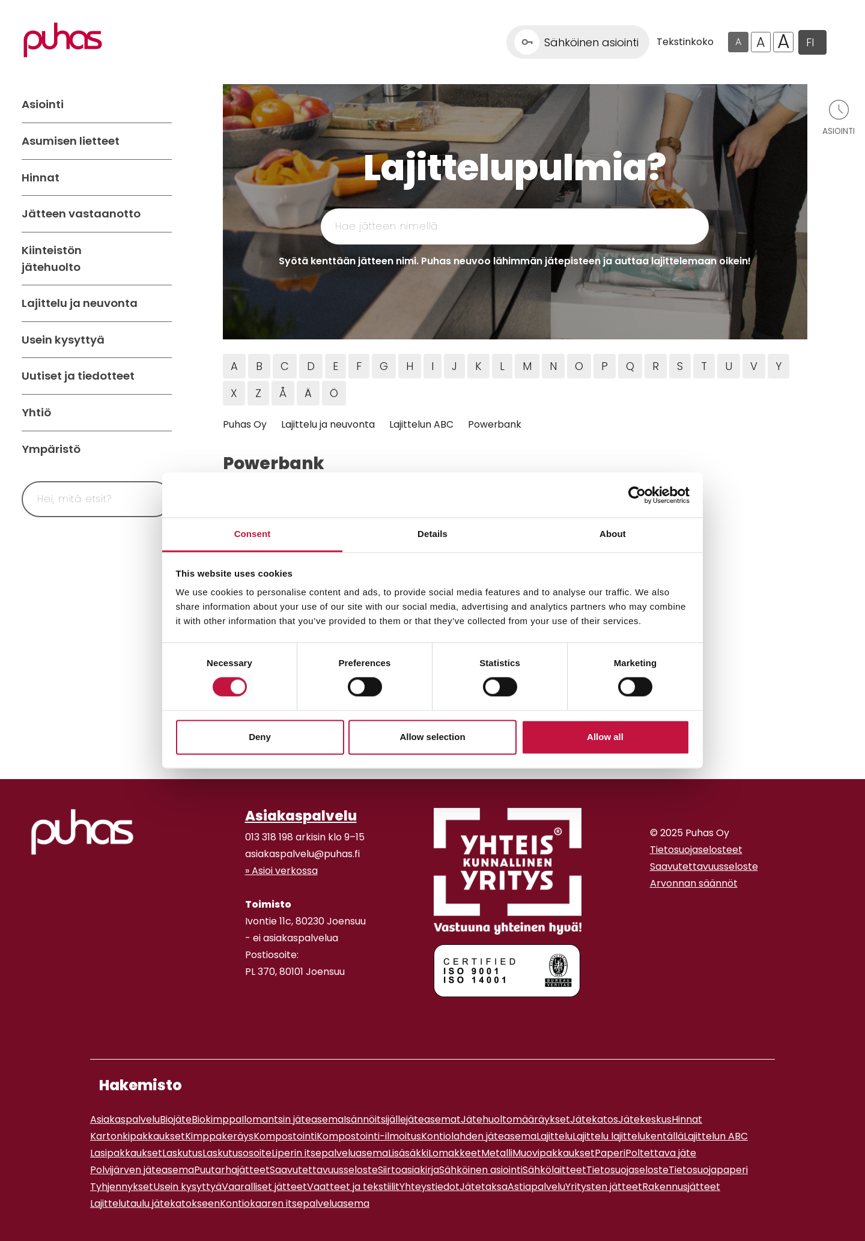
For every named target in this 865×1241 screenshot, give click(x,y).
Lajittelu (554, 1136)
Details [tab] (432, 534)
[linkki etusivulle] (82, 832)
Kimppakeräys (219, 1136)
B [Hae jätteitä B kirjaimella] (259, 366)
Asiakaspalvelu (301, 815)
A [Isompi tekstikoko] (760, 42)
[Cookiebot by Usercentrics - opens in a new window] (637, 495)
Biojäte (176, 1119)
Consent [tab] (252, 534)
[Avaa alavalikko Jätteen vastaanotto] (160, 214)
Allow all (605, 737)
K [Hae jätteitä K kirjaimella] (478, 366)
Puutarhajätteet (232, 1170)
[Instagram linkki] (250, 1018)
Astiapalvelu (536, 1187)
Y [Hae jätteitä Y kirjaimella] (778, 366)
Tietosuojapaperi (708, 1170)
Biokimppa (216, 1119)
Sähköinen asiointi (481, 1170)
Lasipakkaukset (126, 1153)
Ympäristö (51, 449)
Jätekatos (594, 1119)
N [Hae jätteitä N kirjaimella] (553, 366)
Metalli (496, 1153)
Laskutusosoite (237, 1153)
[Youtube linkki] (259, 1018)
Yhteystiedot (429, 1187)
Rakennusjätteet (681, 1187)
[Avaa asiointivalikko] (838, 117)
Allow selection (432, 737)
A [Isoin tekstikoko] (783, 42)
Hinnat (40, 177)
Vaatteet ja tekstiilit (353, 1187)
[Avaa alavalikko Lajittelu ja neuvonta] (160, 303)
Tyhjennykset (121, 1187)
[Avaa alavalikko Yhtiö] (160, 413)
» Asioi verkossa (281, 871)
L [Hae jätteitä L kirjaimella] (502, 366)
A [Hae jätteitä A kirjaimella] (234, 366)
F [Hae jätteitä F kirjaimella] (359, 366)
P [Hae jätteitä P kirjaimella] (604, 366)
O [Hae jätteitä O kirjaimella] (579, 366)
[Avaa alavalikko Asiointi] (160, 104)
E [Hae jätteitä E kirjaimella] (335, 366)
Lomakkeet (454, 1153)
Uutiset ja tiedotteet (78, 375)
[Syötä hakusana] (74, 499)
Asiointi (43, 104)
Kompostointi (285, 1136)
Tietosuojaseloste (627, 1170)
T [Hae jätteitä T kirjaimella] (704, 366)
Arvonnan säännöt (694, 883)
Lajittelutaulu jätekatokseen (155, 1203)
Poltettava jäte (660, 1153)
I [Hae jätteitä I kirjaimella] (432, 366)
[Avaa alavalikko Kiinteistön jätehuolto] (160, 258)
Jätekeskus (645, 1119)
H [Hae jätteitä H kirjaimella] (409, 366)
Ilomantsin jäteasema (292, 1119)
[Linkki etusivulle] (63, 40)
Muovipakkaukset (553, 1153)
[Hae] (148, 499)
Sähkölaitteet (554, 1170)
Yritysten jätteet (603, 1187)
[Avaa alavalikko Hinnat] (160, 178)
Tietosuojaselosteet (696, 850)
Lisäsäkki (408, 1153)
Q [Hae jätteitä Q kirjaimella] (630, 366)
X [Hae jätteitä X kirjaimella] (234, 393)
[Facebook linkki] (240, 1018)
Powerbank (494, 424)
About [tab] (612, 534)
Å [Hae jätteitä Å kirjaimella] (283, 393)
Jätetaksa (484, 1187)
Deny (260, 737)
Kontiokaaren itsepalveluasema (294, 1203)
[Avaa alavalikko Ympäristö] (160, 449)
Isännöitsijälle (375, 1119)
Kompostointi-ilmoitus (369, 1136)
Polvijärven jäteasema (142, 1170)
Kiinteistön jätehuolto (52, 259)
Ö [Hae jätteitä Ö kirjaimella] (334, 393)
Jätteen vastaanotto (81, 213)
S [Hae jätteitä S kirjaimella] (680, 366)
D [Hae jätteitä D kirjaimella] (311, 366)
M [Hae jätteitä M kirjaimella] (527, 366)
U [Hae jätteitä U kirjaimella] (728, 366)
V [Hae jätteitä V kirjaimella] (753, 366)
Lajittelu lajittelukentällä (628, 1136)
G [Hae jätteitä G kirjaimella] (384, 366)
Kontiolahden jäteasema (478, 1136)
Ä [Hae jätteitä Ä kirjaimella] (308, 393)
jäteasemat (433, 1119)
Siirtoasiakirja (408, 1170)
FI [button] (810, 42)
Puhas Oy (245, 424)
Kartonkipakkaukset (137, 1136)
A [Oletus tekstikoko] (738, 42)
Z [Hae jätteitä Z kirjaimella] (258, 393)
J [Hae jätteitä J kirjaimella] (454, 366)
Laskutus (182, 1153)
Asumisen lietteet (71, 140)
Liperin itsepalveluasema (330, 1153)
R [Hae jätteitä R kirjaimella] (655, 366)
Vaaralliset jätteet (264, 1187)
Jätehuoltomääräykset (515, 1119)
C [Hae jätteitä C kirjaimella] (285, 366)
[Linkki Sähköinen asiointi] (578, 42)
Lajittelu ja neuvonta (80, 303)
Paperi (610, 1153)
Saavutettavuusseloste (704, 866)
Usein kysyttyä (63, 339)
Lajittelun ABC (421, 424)
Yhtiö (36, 412)
